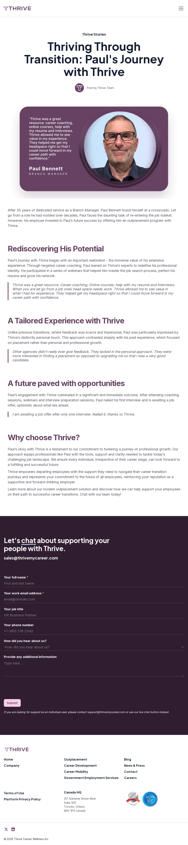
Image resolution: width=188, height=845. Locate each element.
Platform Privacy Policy (22, 799)
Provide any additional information (30, 656)
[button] (180, 8)
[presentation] (33, 688)
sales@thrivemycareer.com (31, 557)
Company (11, 765)
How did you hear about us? (25, 640)
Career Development (80, 765)
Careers (130, 778)
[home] (17, 8)
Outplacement (75, 759)
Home (8, 759)
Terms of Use (14, 793)
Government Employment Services (91, 778)
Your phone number (19, 625)
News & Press (134, 765)
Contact (130, 772)
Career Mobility (76, 772)
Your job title (13, 609)
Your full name (16, 577)
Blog (127, 759)
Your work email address (24, 593)
